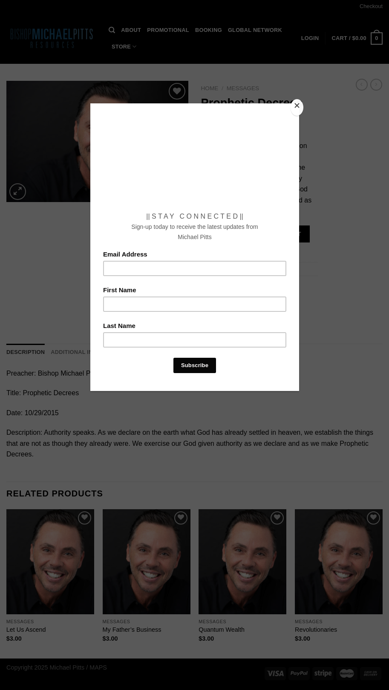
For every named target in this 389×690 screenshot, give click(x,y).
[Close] (297, 107)
